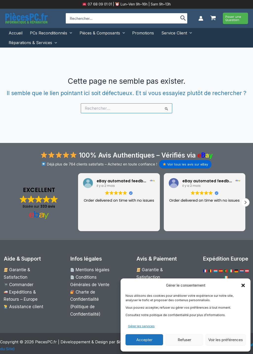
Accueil (15, 32)
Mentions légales (87, 269)
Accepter (144, 339)
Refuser (184, 339)
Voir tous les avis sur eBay (185, 164)
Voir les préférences (225, 339)
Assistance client (21, 295)
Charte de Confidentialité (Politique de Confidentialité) (91, 295)
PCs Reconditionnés (51, 32)
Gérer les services (141, 326)
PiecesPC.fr (46, 338)
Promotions (143, 32)
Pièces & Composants (102, 32)
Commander (17, 276)
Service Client (176, 32)
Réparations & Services (33, 42)
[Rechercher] (183, 18)
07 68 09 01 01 (99, 4)
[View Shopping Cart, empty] (213, 18)
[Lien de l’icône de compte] (200, 18)
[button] (243, 285)
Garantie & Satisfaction (25, 269)
